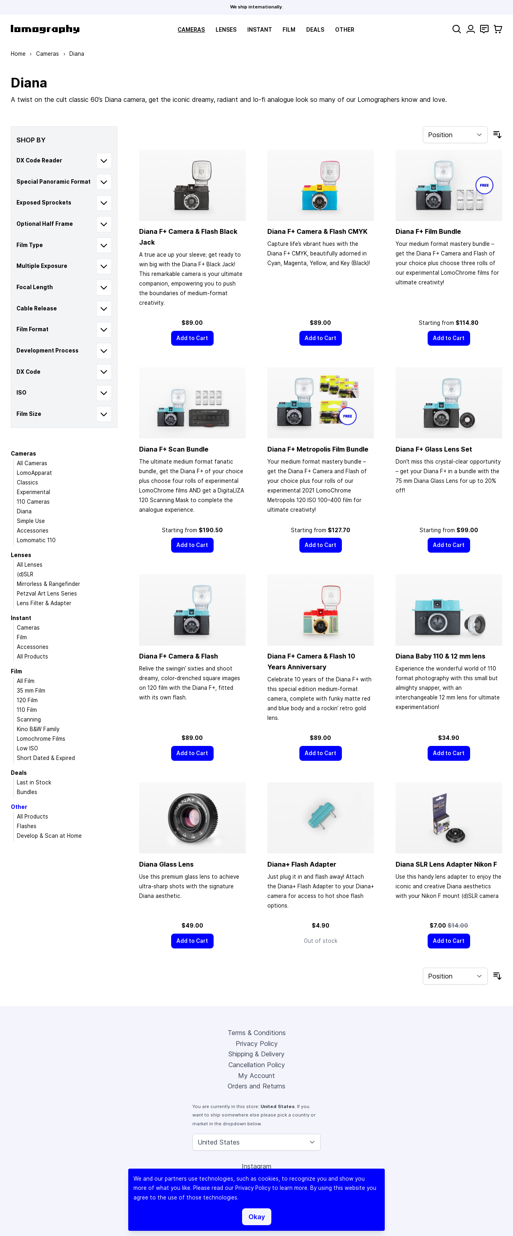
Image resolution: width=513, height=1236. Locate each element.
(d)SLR (25, 574)
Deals (315, 29)
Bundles (27, 792)
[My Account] (471, 29)
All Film (25, 681)
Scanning (29, 719)
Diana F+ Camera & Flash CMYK (317, 231)
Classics (27, 482)
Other (344, 29)
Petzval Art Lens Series (47, 593)
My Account (256, 1076)
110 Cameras (33, 501)
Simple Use (31, 521)
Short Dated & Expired (46, 758)
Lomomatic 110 (36, 540)
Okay (256, 1217)
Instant (259, 29)
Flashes (26, 826)
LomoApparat (34, 473)
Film (289, 29)
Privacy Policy (257, 1043)
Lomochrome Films (41, 739)
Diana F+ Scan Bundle (173, 449)
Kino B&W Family (38, 729)
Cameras (191, 29)
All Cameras (32, 463)
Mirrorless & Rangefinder (48, 584)
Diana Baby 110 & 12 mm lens (440, 656)
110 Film (27, 710)
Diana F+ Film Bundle (428, 231)
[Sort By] (455, 134)
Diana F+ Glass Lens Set (434, 449)
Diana (24, 511)
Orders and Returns (256, 1086)
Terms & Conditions (257, 1033)
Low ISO (27, 748)
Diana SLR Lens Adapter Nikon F (446, 864)
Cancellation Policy (256, 1065)
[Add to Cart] (192, 338)
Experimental (33, 492)
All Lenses (29, 564)
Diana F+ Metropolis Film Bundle (317, 449)
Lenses (226, 29)
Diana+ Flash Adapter (301, 864)
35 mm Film (31, 690)
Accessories (32, 530)
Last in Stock (34, 782)
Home (18, 54)
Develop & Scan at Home (49, 836)
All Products (32, 656)
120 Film (27, 700)
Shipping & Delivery (256, 1054)
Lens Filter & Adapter (44, 603)
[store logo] (45, 29)
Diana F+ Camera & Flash (178, 656)
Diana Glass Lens (166, 864)
